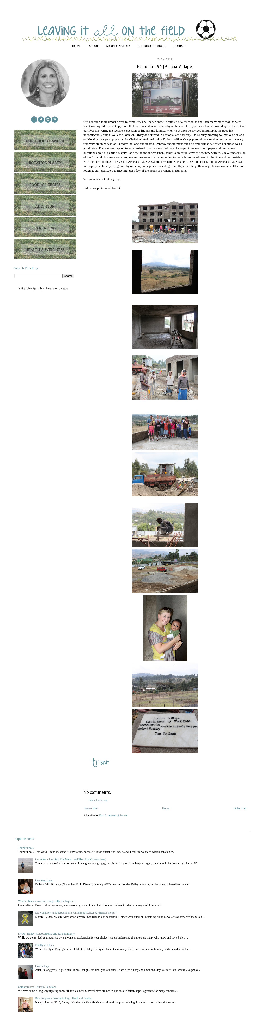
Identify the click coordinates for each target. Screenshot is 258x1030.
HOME (76, 46)
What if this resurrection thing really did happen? (46, 901)
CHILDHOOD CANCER (152, 46)
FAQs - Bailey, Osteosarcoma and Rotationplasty (46, 933)
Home (165, 808)
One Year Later (44, 880)
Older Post (240, 808)
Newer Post (91, 808)
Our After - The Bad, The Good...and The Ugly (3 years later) (70, 859)
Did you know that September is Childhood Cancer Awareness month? (76, 912)
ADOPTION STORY (118, 46)
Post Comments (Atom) (113, 815)
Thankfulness (26, 847)
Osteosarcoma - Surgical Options (37, 986)
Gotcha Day (42, 966)
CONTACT (180, 46)
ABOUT (93, 46)
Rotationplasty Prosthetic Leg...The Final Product (63, 998)
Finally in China (44, 945)
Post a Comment (98, 800)
